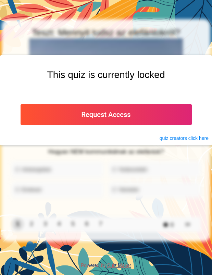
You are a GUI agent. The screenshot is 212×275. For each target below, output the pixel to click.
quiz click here (184, 138)
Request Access (105, 114)
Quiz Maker (119, 265)
